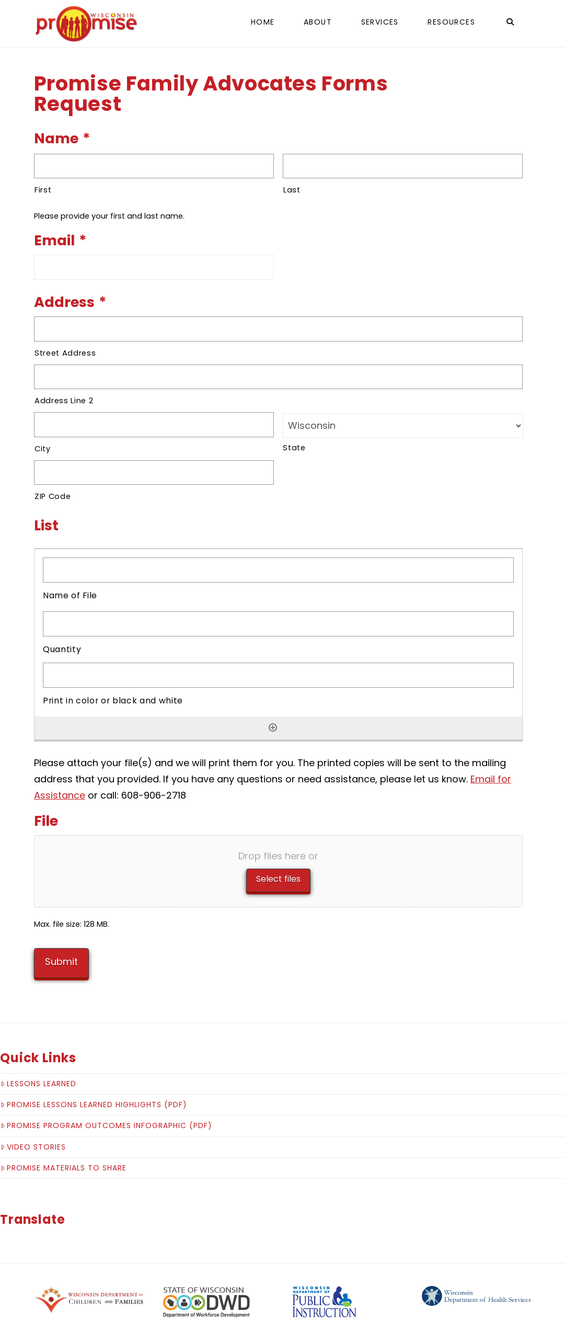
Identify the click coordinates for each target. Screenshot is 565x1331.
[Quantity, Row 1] (278, 623)
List (46, 525)
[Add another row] (273, 727)
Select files (278, 879)
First (42, 190)
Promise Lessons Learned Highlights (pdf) (94, 1096)
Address (70, 302)
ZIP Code (52, 496)
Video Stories (33, 1138)
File (46, 821)
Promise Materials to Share (63, 1159)
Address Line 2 (63, 400)
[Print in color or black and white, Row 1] (278, 675)
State (294, 447)
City (42, 448)
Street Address (65, 353)
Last (292, 190)
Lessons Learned (38, 1075)
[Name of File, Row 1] (278, 570)
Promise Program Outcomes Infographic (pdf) (106, 1117)
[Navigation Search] (510, 23)
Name (62, 138)
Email (60, 240)
